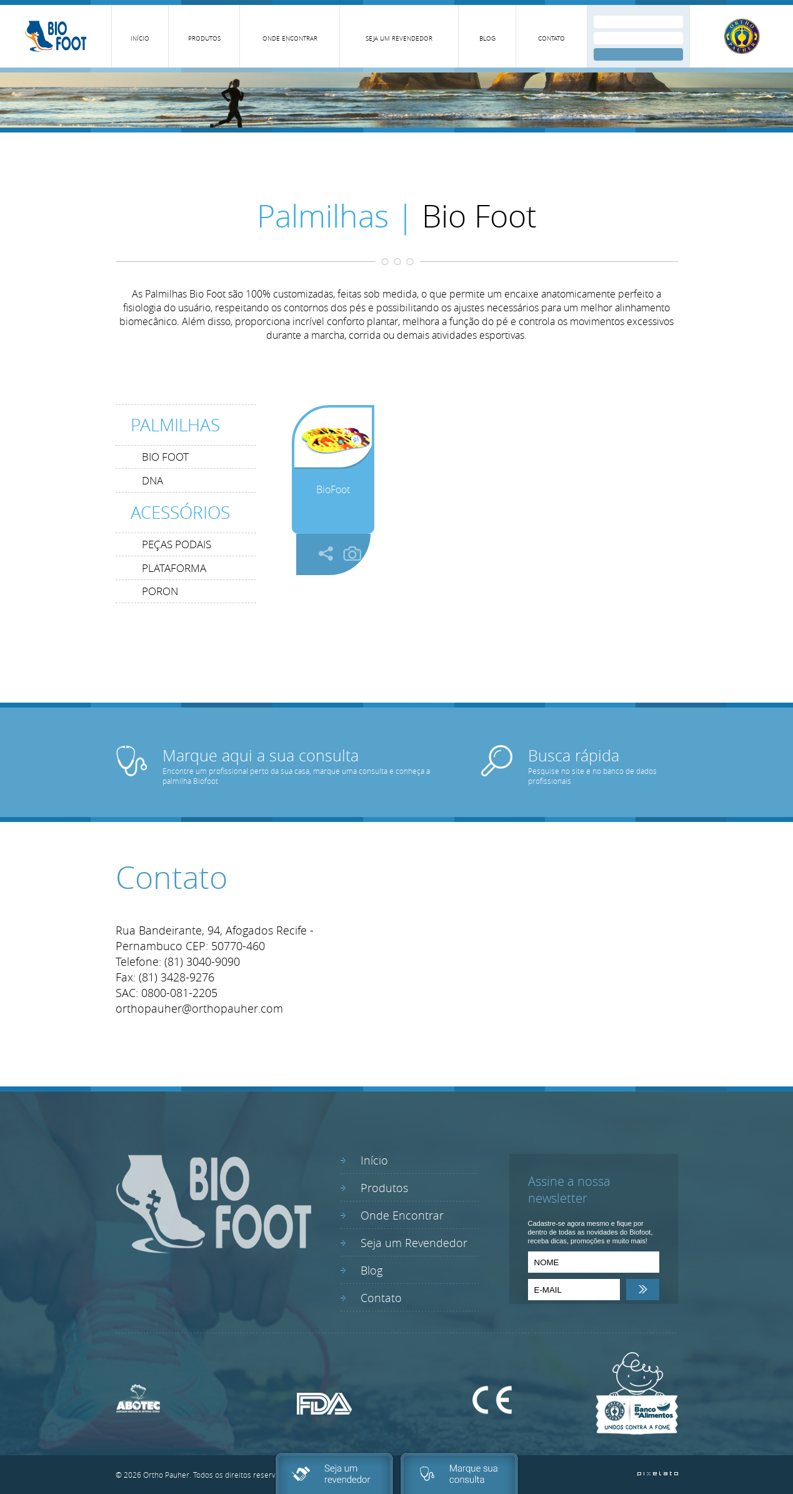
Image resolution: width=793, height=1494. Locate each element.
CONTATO (551, 38)
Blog (371, 1270)
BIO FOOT (165, 456)
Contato (381, 1297)
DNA (152, 480)
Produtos (384, 1187)
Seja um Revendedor (414, 1242)
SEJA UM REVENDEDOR (399, 38)
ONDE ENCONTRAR (289, 38)
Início (374, 1160)
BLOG (487, 38)
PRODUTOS (204, 38)
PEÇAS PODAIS (176, 544)
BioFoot (333, 489)
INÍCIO (140, 38)
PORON (160, 591)
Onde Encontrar (402, 1215)
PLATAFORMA (174, 568)
